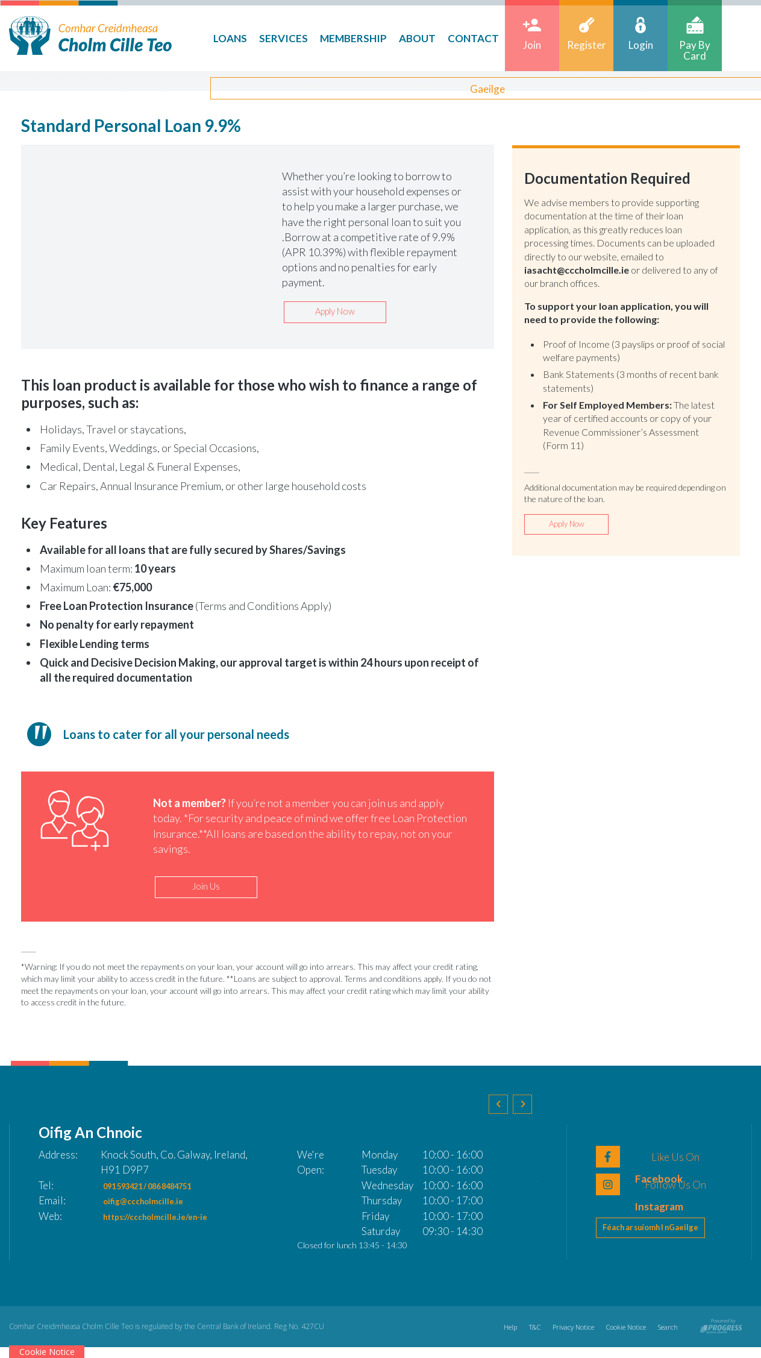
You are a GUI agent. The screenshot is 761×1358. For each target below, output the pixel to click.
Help (496, 1337)
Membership (340, 38)
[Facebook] (659, 1162)
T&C (523, 1337)
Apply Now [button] (335, 312)
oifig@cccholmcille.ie (152, 1206)
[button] (503, 1117)
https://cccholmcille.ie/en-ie (169, 1221)
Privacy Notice (564, 1337)
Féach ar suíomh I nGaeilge (659, 1242)
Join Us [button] (206, 890)
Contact (460, 38)
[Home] (90, 34)
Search (667, 1337)
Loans (217, 38)
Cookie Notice (622, 1337)
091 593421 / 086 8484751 (166, 1190)
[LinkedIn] (659, 1190)
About (404, 38)
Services (270, 38)
